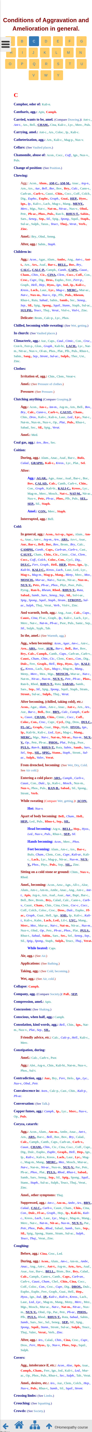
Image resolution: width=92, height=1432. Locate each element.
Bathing (53, 963)
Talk (44, 1103)
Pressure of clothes (50, 384)
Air (43, 956)
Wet (70, 765)
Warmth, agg (55, 635)
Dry (76, 765)
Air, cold (48, 979)
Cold (84, 765)
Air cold (31, 770)
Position (55, 168)
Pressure (47, 391)
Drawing (73, 119)
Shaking (44, 1009)
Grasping (62, 399)
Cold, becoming (57, 971)
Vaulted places (42, 147)
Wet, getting (78, 325)
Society (54, 994)
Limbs (48, 1395)
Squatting (44, 1403)
